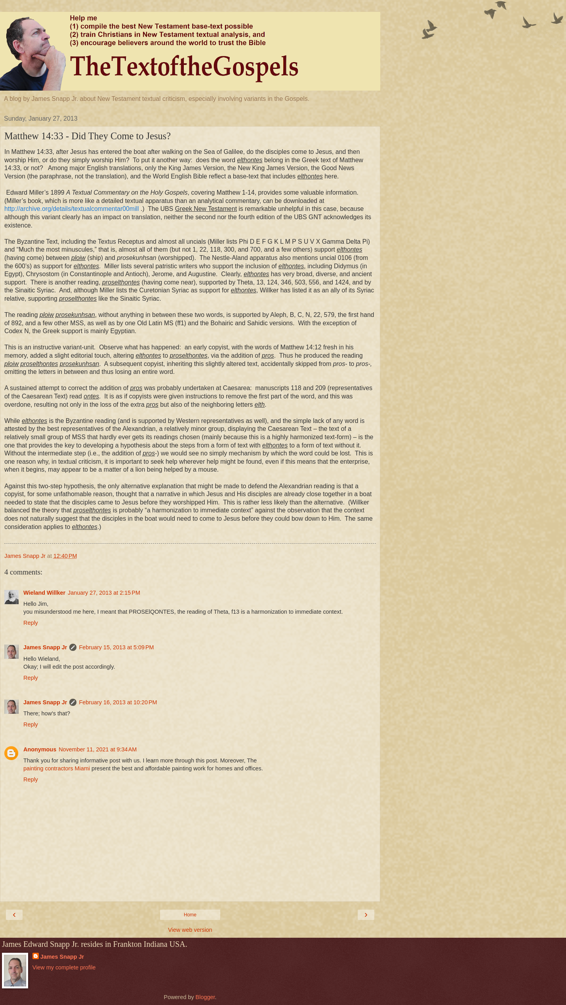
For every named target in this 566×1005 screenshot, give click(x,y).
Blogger (205, 997)
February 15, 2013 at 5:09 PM (116, 647)
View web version (190, 930)
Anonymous (39, 749)
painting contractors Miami (56, 768)
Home (190, 915)
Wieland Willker (44, 593)
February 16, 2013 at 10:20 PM (118, 702)
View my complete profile (64, 967)
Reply (30, 623)
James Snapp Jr (45, 647)
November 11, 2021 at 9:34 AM (98, 749)
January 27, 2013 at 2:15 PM (104, 593)
